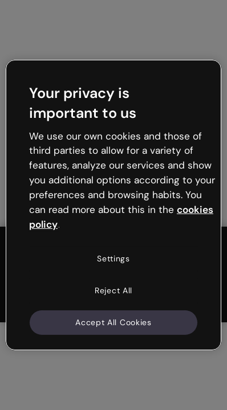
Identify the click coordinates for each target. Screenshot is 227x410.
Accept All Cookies (113, 322)
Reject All (113, 290)
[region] (113, 205)
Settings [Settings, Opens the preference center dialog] (113, 258)
